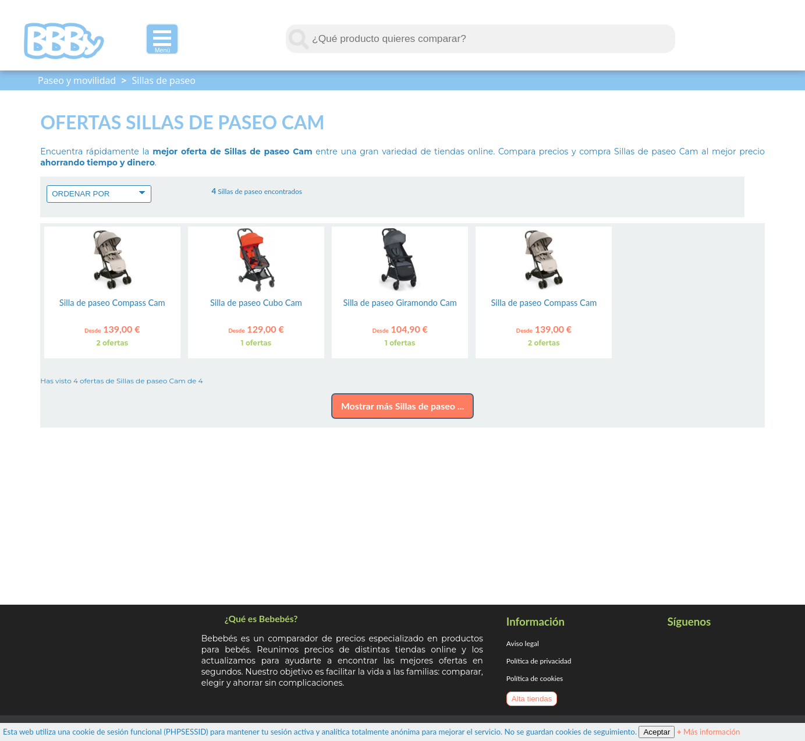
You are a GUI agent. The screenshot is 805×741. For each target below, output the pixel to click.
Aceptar (656, 732)
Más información (708, 731)
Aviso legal (522, 643)
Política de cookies (534, 678)
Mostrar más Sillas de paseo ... (402, 405)
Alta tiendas (532, 698)
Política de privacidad (539, 661)
